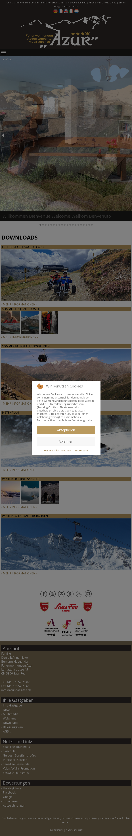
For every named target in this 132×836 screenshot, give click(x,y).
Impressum (81, 450)
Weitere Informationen (57, 450)
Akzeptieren (66, 430)
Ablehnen (66, 441)
